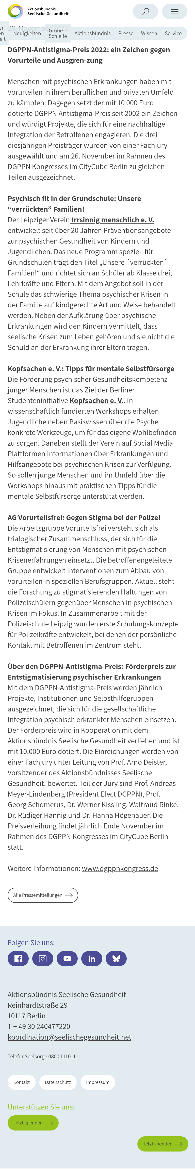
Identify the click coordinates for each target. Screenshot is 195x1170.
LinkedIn (92, 959)
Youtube (67, 959)
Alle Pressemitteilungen (41, 895)
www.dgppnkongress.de (120, 868)
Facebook (18, 959)
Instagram (43, 959)
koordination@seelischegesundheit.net (69, 1038)
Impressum (106, 1083)
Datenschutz (62, 1083)
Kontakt (23, 1083)
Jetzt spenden (154, 1139)
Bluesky (117, 959)
